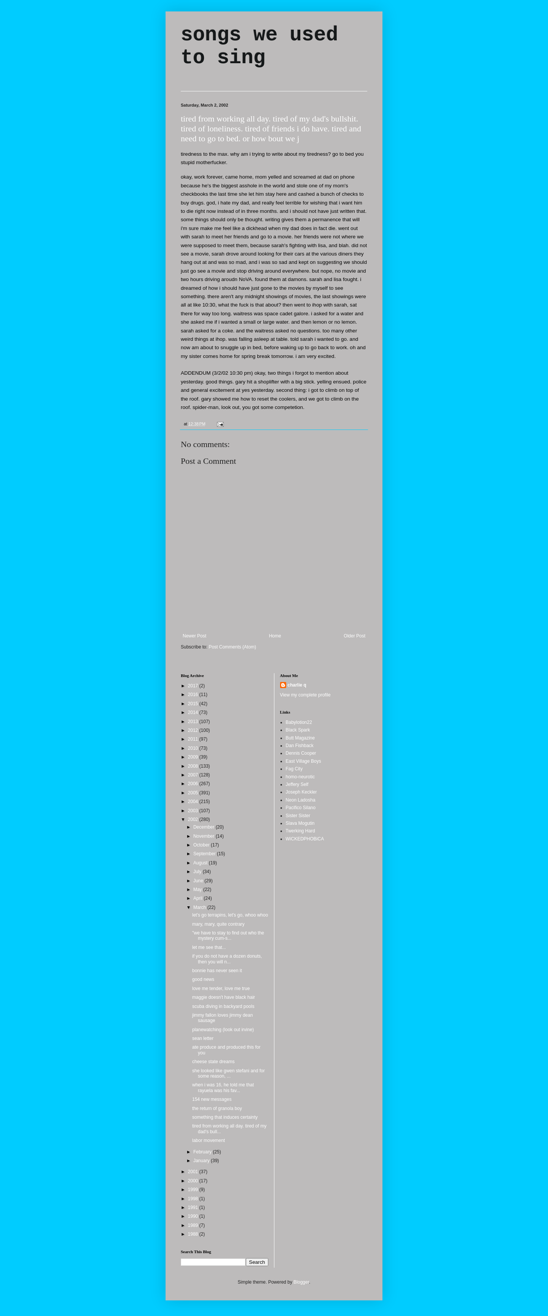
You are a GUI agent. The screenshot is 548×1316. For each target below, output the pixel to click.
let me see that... (209, 947)
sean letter (202, 1038)
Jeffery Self (297, 784)
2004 (193, 801)
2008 (193, 766)
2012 (193, 730)
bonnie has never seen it (217, 970)
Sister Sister (298, 815)
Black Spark (298, 730)
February (203, 1152)
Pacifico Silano (301, 807)
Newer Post (194, 636)
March (200, 907)
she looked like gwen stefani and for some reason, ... (228, 1073)
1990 (193, 1216)
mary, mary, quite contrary (218, 924)
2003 (193, 810)
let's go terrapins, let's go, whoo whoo (230, 915)
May (198, 889)
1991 (193, 1207)
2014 (193, 712)
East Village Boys (303, 761)
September (205, 853)
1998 (193, 1198)
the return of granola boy (217, 1108)
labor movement (208, 1140)
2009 (193, 757)
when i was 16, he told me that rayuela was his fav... (223, 1087)
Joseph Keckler (301, 792)
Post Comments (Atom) (232, 647)
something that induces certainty (225, 1117)
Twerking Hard (300, 831)
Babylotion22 (299, 722)
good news (203, 979)
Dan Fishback (300, 745)
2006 (193, 783)
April (198, 898)
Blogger (301, 1282)
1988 (193, 1234)
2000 (193, 1180)
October (202, 845)
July (198, 871)
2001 (193, 1171)
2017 (193, 685)
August (201, 863)
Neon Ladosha (300, 800)
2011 (193, 739)
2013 (193, 721)
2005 (193, 792)
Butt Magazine (300, 738)
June (198, 880)
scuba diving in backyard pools (223, 1006)
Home (275, 636)
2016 (193, 694)
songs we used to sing (259, 46)
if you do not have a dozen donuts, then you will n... (227, 958)
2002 (193, 819)
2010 (193, 748)
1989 (193, 1225)
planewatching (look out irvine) (223, 1029)
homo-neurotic (300, 776)
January (202, 1160)
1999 (193, 1189)
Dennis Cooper (301, 753)
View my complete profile (305, 695)
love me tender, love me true (221, 988)
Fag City (294, 768)
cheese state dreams (213, 1061)
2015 (193, 703)
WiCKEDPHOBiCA (305, 839)
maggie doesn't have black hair (223, 997)
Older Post (354, 636)
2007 (193, 775)
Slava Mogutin (300, 823)
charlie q (297, 685)
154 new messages (211, 1099)
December (204, 827)
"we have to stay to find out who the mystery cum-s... (228, 935)
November (204, 836)
